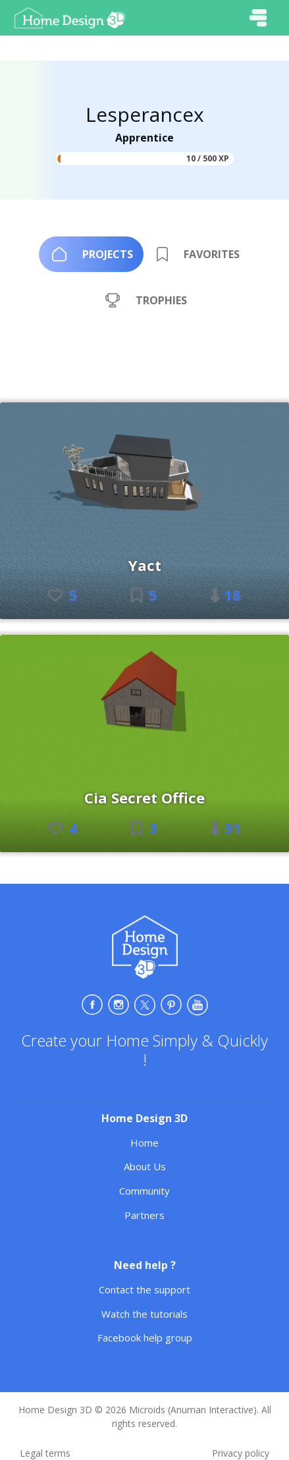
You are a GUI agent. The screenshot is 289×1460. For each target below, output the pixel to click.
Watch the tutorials (144, 1313)
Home (144, 1142)
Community (144, 1190)
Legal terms (45, 1453)
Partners (144, 1215)
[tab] (91, 254)
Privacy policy (240, 1453)
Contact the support (144, 1289)
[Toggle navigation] (258, 17)
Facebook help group (144, 1337)
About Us (145, 1166)
